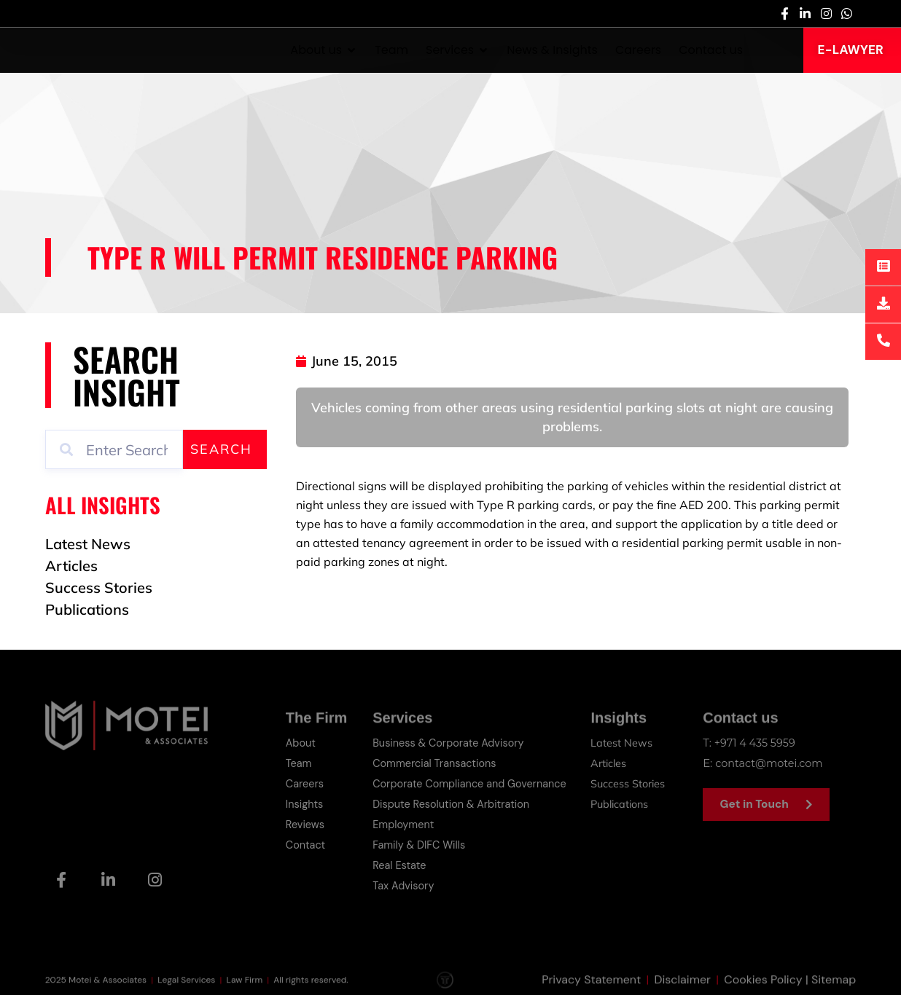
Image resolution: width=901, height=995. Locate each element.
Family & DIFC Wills (420, 845)
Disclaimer (682, 986)
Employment (404, 824)
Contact (306, 845)
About (301, 743)
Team (299, 763)
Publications (623, 804)
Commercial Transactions (436, 763)
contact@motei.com (771, 763)
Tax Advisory (404, 885)
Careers (305, 783)
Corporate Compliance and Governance (473, 783)
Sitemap (833, 986)
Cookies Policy (763, 986)
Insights (305, 804)
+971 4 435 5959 (756, 743)
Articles (610, 763)
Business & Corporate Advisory (450, 743)
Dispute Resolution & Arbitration (453, 804)
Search (221, 449)
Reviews (306, 824)
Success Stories (630, 783)
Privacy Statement (591, 986)
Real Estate (399, 865)
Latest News (623, 743)
